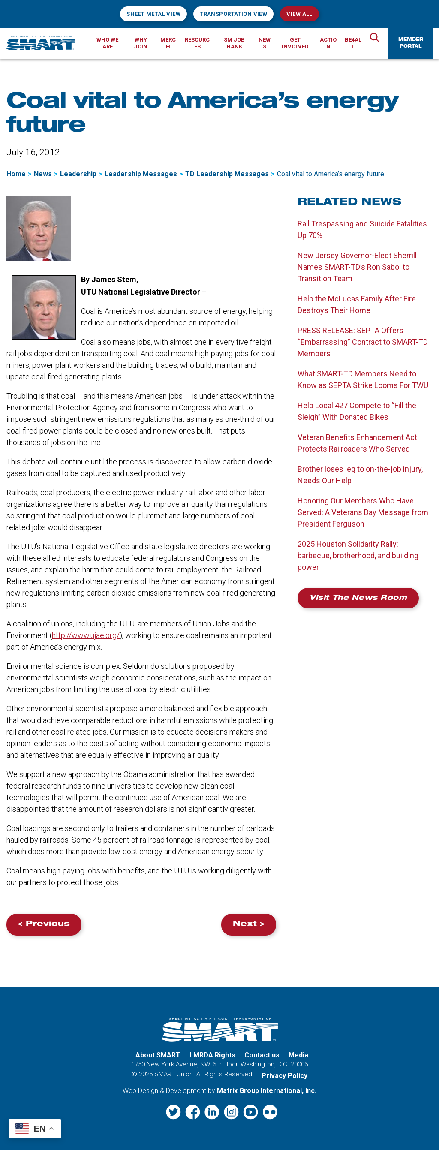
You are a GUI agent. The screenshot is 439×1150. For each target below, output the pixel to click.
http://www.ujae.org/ (86, 635)
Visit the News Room (358, 598)
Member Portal (410, 43)
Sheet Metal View (153, 14)
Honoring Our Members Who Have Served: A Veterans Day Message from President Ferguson (363, 512)
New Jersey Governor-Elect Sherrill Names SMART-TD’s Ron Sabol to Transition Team (357, 267)
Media (298, 1055)
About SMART (157, 1055)
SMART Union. (174, 1074)
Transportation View (233, 14)
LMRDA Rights (212, 1055)
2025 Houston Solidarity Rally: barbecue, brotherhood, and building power (358, 555)
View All (299, 14)
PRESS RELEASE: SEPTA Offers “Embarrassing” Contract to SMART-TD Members (363, 342)
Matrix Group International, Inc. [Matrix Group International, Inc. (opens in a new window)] (266, 1091)
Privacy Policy (284, 1076)
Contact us (262, 1055)
